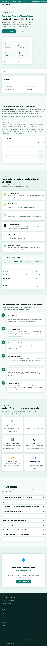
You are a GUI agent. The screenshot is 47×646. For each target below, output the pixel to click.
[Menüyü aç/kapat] (44, 5)
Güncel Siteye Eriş (9, 31)
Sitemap (3, 627)
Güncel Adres (28, 89)
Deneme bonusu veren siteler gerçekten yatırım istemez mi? (23, 497)
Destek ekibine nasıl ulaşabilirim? (23, 539)
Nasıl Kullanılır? (22, 31)
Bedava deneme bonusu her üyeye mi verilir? (23, 511)
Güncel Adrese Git (23, 581)
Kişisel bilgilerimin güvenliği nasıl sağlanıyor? (23, 525)
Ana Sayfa (4, 71)
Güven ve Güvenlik (30, 86)
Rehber (8, 71)
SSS (2, 620)
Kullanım (17, 71)
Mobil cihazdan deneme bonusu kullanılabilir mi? (23, 520)
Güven (3, 618)
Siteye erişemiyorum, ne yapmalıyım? (23, 516)
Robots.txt (4, 629)
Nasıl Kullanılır (4, 615)
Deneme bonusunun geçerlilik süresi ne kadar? (23, 529)
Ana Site (3, 634)
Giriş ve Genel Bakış (10, 83)
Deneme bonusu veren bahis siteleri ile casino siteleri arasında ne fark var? (23, 506)
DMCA (3, 632)
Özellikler (12, 71)
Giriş (2, 611)
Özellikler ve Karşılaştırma (31, 83)
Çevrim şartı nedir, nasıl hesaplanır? (23, 502)
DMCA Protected (14, 643)
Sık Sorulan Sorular (9, 89)
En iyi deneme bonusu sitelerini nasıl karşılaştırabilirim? (23, 534)
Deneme (6, 4)
